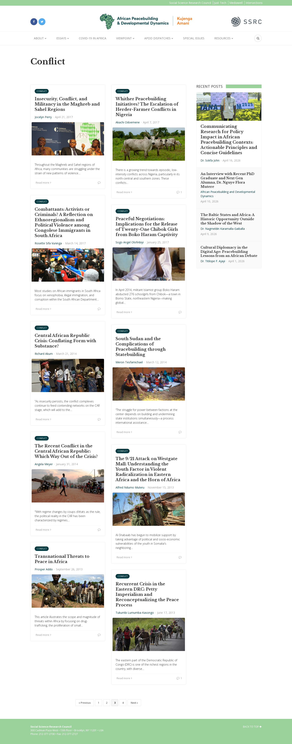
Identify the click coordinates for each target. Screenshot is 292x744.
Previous (86, 702)
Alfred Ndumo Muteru (130, 487)
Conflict (42, 91)
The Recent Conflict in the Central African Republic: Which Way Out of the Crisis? (66, 451)
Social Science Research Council (190, 3)
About (39, 38)
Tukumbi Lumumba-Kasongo (135, 613)
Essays (61, 38)
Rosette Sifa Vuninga (48, 243)
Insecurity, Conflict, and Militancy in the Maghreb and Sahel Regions (67, 104)
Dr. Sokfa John (210, 160)
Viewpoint (124, 38)
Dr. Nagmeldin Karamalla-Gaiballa (223, 229)
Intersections (254, 3)
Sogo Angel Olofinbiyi (130, 242)
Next (133, 702)
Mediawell (236, 3)
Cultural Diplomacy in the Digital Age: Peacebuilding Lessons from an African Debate (229, 251)
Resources (222, 38)
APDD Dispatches (157, 38)
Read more (43, 182)
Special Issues (193, 38)
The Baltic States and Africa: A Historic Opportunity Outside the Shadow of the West (227, 219)
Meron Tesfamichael (129, 362)
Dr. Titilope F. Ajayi (213, 261)
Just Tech (220, 3)
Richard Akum (44, 354)
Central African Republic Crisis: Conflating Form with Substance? (65, 340)
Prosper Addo (44, 569)
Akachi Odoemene (128, 122)
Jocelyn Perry (43, 117)
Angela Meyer (44, 464)
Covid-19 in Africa (92, 38)
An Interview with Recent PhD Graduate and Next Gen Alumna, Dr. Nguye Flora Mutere (227, 180)
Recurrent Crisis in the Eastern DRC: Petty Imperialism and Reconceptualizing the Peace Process (147, 594)
